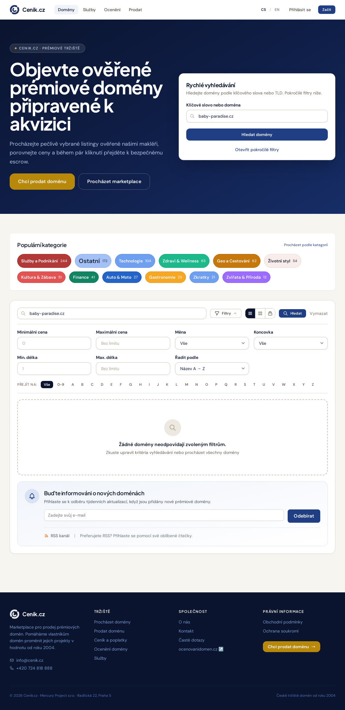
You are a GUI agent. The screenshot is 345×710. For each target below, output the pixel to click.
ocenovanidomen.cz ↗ (201, 649)
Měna (180, 332)
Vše (47, 384)
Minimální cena (32, 332)
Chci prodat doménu (42, 181)
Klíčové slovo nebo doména (213, 105)
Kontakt (186, 631)
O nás (184, 622)
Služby (89, 9)
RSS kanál (56, 535)
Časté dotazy (192, 640)
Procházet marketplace (114, 181)
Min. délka (27, 357)
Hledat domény (256, 134)
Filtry (226, 313)
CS (263, 9)
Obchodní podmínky (283, 622)
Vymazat (319, 313)
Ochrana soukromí (281, 631)
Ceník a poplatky (110, 640)
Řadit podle (186, 357)
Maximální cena (111, 332)
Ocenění (112, 9)
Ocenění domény (111, 649)
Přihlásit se (300, 9)
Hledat (292, 313)
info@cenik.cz (26, 660)
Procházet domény (112, 622)
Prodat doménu (109, 631)
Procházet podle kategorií (306, 244)
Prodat (135, 9)
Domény (66, 9)
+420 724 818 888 (31, 668)
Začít (326, 9)
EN (277, 9)
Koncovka (263, 332)
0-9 (60, 384)
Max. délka (106, 357)
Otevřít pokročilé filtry (257, 149)
